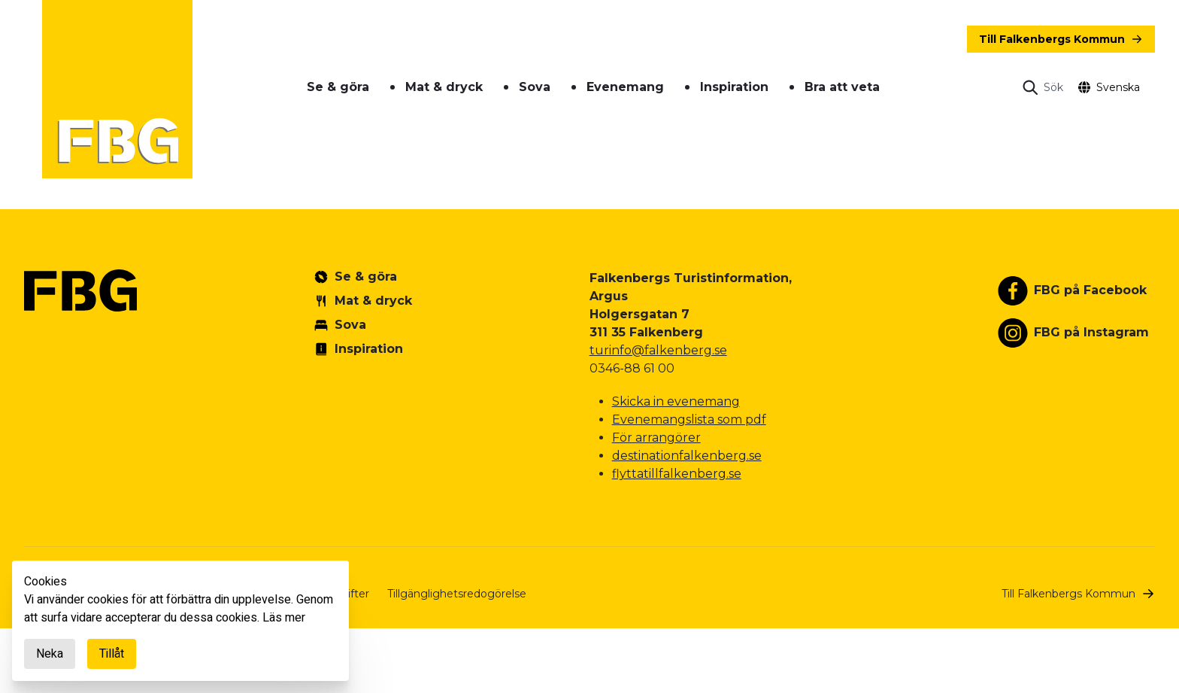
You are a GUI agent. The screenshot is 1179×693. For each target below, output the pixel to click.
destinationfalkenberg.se (687, 455)
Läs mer (283, 618)
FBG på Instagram (1091, 332)
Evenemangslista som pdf (689, 419)
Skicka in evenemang (676, 401)
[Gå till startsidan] (117, 89)
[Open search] (1043, 87)
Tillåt (111, 654)
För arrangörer (656, 437)
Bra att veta (842, 87)
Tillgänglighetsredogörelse (456, 593)
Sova (534, 87)
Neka (49, 654)
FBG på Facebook (1090, 290)
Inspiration (734, 87)
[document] (180, 621)
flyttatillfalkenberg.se (676, 474)
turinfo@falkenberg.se (658, 350)
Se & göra (338, 87)
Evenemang (625, 87)
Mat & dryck (444, 87)
